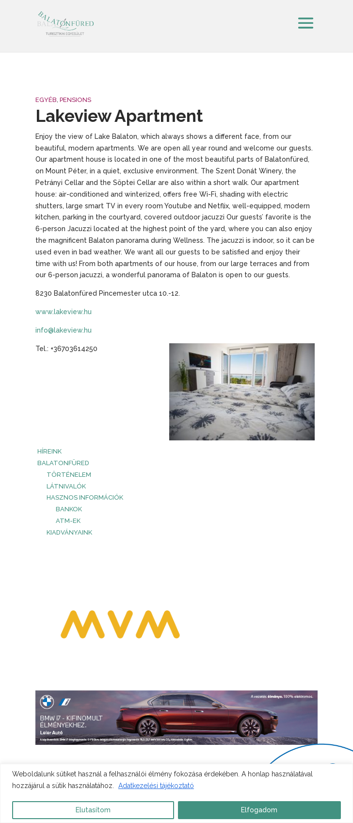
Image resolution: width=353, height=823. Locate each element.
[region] (176, 793)
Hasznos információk (85, 497)
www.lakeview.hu (63, 312)
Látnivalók (66, 486)
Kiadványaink (69, 532)
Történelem (69, 474)
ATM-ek (68, 520)
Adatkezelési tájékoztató (156, 785)
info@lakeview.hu (63, 330)
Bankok (69, 509)
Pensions (75, 99)
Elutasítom (93, 810)
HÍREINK (49, 451)
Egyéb (46, 99)
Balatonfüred (63, 463)
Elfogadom (259, 810)
